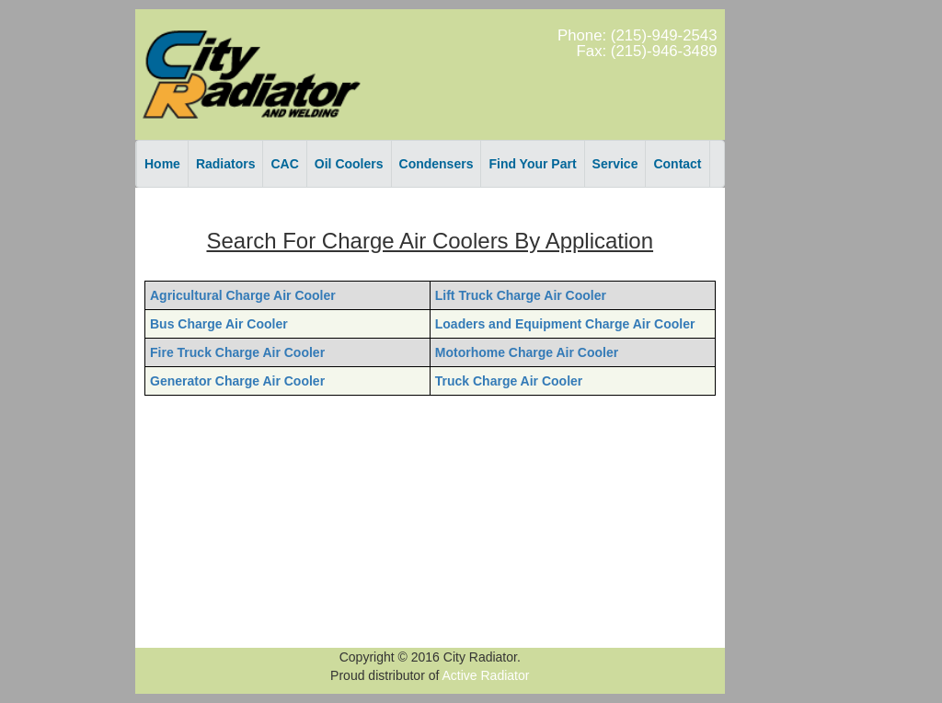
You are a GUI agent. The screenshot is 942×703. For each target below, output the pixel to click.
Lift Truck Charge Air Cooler (520, 295)
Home (162, 163)
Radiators (226, 163)
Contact (677, 163)
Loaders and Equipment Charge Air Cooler (565, 324)
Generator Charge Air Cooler (237, 381)
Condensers (436, 163)
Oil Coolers (349, 163)
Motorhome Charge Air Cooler (526, 352)
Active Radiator (486, 675)
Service (615, 163)
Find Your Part (532, 163)
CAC (284, 163)
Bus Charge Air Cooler (219, 324)
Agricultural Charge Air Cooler (243, 295)
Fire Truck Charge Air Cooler (237, 352)
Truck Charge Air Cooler (509, 381)
